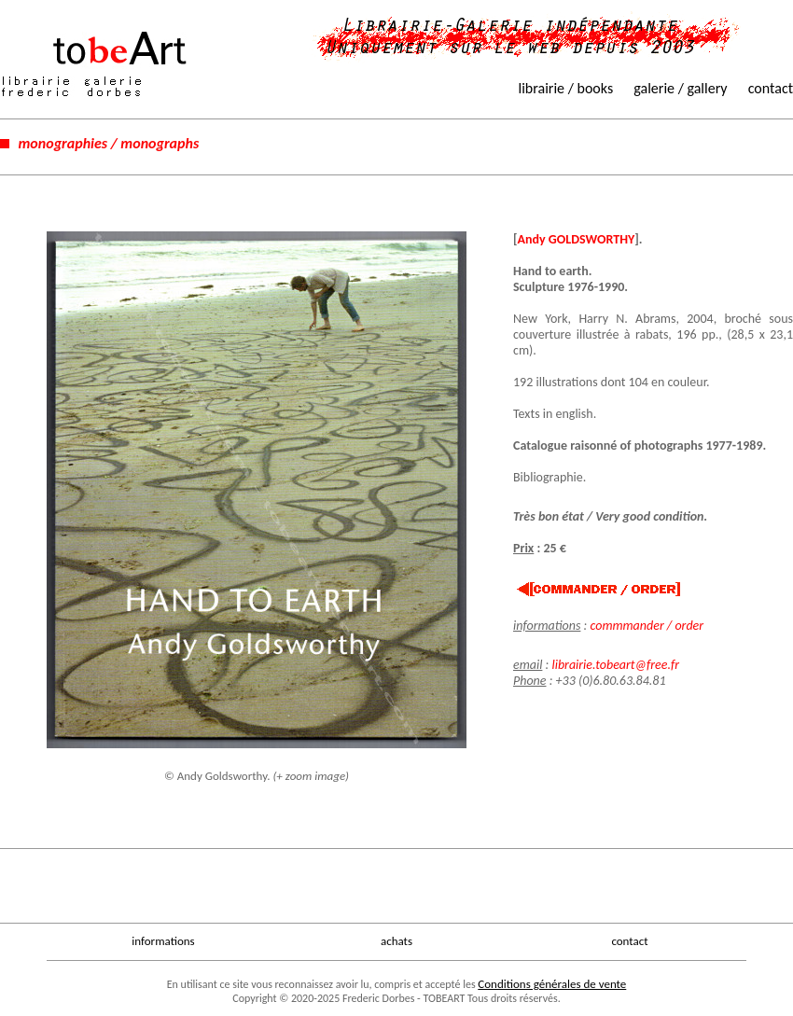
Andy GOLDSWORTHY (576, 239)
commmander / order (646, 625)
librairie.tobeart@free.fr (615, 665)
